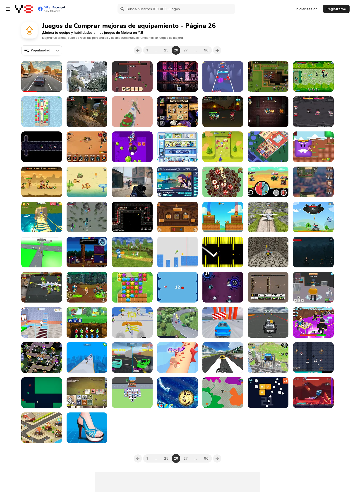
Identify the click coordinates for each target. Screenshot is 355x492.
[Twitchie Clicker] (177, 182)
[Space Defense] (132, 217)
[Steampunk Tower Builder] (313, 182)
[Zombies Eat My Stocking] (222, 111)
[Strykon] (132, 182)
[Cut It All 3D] (132, 111)
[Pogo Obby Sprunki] (177, 252)
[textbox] (42, 50)
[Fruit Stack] (222, 182)
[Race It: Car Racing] (41, 252)
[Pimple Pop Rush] (177, 357)
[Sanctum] (313, 357)
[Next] (217, 50)
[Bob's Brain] (132, 76)
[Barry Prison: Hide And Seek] (313, 287)
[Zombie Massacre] (41, 182)
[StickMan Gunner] (87, 357)
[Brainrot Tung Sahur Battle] (177, 217)
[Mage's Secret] (177, 111)
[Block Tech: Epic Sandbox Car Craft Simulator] (268, 322)
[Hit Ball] (222, 146)
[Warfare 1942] (87, 76)
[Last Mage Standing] (268, 76)
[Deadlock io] (222, 392)
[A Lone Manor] (87, 252)
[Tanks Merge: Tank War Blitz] (313, 111)
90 (206, 50)
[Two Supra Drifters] (132, 357)
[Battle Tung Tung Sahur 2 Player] (222, 217)
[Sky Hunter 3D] (87, 217)
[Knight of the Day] (87, 322)
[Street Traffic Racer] (41, 76)
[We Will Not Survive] (87, 146)
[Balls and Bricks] (268, 392)
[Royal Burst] (41, 111)
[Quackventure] (313, 146)
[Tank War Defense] (313, 217)
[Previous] (138, 50)
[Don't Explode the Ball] (177, 287)
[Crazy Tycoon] (41, 427)
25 (166, 50)
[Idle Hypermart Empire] (177, 146)
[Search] (122, 9)
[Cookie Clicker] (177, 392)
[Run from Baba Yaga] (87, 111)
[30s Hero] (268, 111)
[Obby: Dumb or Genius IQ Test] (313, 322)
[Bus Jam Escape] (132, 392)
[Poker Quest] (87, 392)
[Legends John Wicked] (313, 252)
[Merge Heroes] (41, 357)
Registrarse (336, 9)
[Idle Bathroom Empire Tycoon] (268, 146)
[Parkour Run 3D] (132, 322)
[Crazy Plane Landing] (268, 217)
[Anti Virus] (222, 287)
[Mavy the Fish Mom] (87, 182)
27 (186, 50)
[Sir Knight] (177, 76)
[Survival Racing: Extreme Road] (222, 322)
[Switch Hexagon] (222, 252)
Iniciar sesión (306, 9)
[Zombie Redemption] (87, 287)
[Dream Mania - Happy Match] (132, 287)
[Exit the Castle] (41, 146)
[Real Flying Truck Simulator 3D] (268, 357)
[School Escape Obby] (41, 322)
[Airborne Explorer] (313, 392)
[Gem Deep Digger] (132, 146)
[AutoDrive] (177, 322)
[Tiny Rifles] (268, 287)
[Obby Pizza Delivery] (268, 252)
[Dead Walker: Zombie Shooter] (41, 287)
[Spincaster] (268, 182)
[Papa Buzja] (132, 252)
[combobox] (41, 50)
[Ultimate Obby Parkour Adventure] (41, 217)
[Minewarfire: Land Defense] (313, 76)
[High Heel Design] (87, 427)
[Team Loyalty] (222, 76)
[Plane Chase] (222, 357)
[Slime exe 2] (41, 392)
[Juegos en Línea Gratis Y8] (23, 9)
